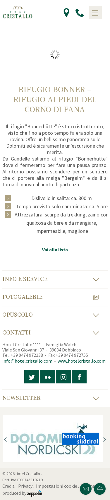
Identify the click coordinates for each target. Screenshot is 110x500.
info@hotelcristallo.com (27, 361)
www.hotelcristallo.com (82, 361)
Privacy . (26, 486)
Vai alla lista (55, 249)
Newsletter (50, 398)
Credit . (9, 486)
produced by (22, 493)
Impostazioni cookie (56, 486)
